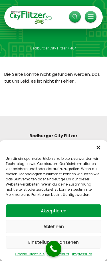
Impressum (82, 254)
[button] (98, 147)
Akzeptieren (53, 211)
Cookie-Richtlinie (30, 254)
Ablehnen (53, 227)
